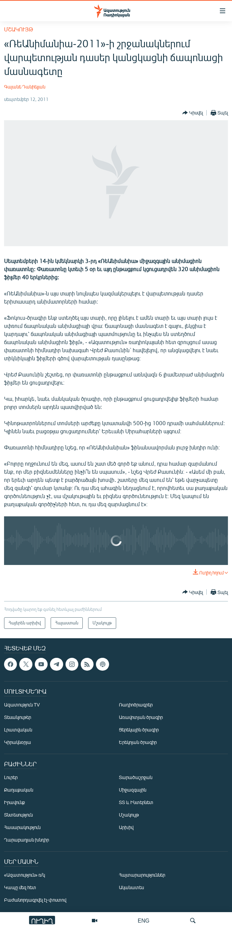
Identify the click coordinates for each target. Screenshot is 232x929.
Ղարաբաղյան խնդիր (26, 840)
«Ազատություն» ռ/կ (24, 875)
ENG (144, 920)
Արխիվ (126, 827)
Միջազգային (132, 790)
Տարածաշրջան (135, 777)
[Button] (192, 113)
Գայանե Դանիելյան (24, 86)
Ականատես (131, 887)
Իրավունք (14, 802)
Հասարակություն (22, 827)
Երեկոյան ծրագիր (138, 742)
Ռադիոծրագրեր (136, 704)
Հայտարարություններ (142, 875)
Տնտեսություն (18, 815)
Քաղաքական (18, 790)
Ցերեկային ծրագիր (139, 729)
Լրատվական (18, 729)
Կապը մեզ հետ (20, 887)
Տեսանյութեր (17, 717)
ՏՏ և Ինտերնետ (136, 802)
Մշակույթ (18, 29)
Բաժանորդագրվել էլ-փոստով (35, 900)
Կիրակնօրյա (17, 742)
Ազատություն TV (22, 704)
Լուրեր (11, 777)
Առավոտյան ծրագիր (141, 717)
